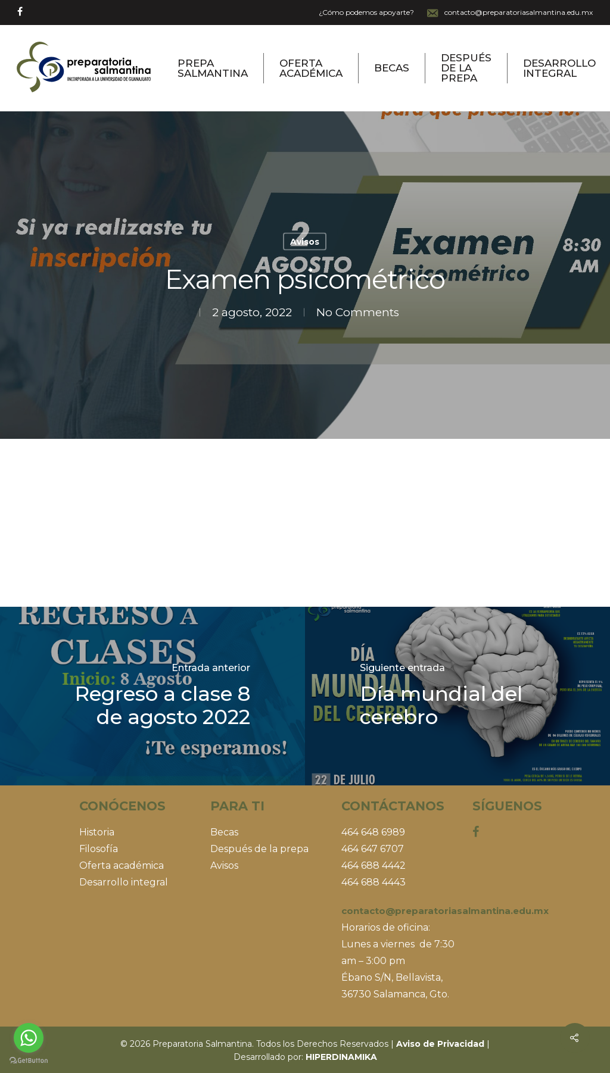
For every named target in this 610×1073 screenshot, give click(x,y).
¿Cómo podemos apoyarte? (366, 12)
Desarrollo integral (123, 882)
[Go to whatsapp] (28, 1038)
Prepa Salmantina (213, 68)
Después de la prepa (466, 68)
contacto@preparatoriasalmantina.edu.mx (509, 13)
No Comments (357, 312)
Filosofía (98, 848)
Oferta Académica (311, 68)
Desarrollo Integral (559, 68)
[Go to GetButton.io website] (29, 1061)
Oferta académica (121, 865)
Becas (391, 68)
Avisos (304, 241)
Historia (96, 832)
